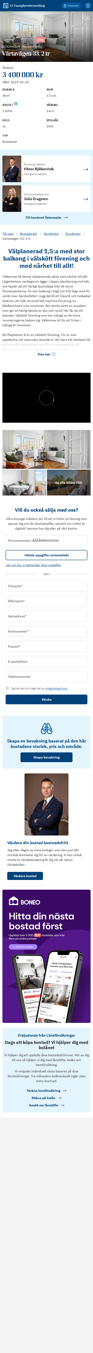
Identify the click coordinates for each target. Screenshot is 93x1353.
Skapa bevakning (46, 757)
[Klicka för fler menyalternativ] (88, 5)
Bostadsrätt (28, 234)
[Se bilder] (46, 449)
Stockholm (51, 234)
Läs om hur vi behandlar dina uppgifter (33, 565)
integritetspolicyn (56, 688)
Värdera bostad (25, 876)
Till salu (7, 234)
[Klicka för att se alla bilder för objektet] (69, 482)
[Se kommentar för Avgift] (16, 103)
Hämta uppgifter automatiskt (47, 555)
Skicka (47, 699)
